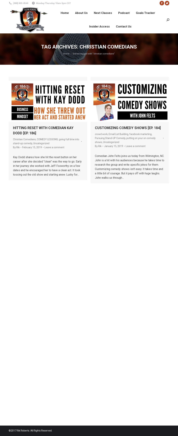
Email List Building (118, 134)
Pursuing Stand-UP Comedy (110, 138)
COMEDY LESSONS (47, 139)
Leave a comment (54, 147)
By (16, 147)
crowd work (101, 134)
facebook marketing (140, 134)
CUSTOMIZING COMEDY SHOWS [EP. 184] (128, 128)
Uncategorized (41, 143)
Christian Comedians (24, 139)
